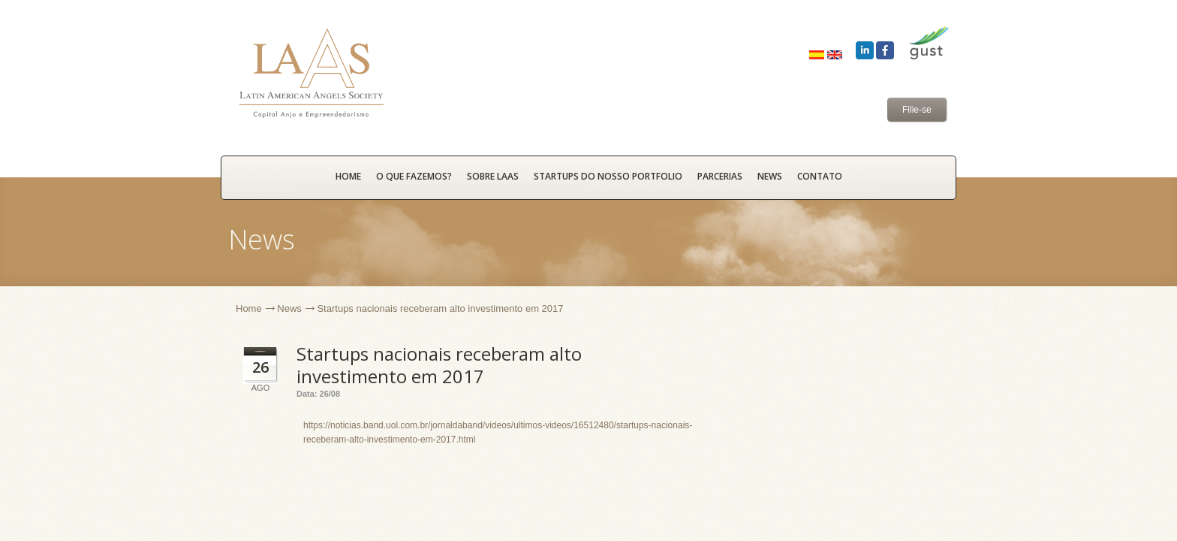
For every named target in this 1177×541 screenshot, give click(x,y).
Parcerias (719, 176)
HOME (348, 176)
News (769, 176)
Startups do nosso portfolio (608, 176)
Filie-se (917, 109)
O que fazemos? (414, 176)
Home (249, 308)
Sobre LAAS (493, 176)
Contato (819, 176)
